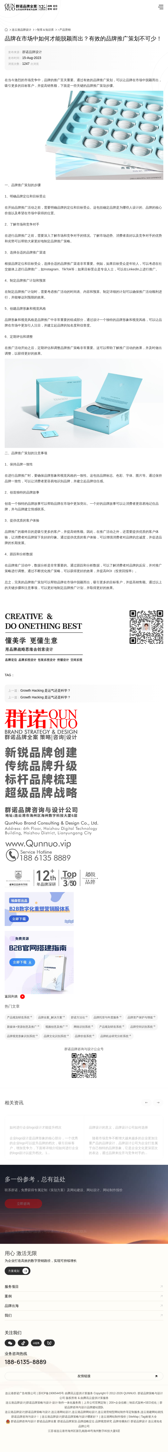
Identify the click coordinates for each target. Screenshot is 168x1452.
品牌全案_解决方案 (51, 1017)
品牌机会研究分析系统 (115, 1036)
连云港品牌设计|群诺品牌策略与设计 (28, 1402)
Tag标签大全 (149, 1416)
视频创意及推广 (56, 1027)
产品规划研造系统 (19, 1017)
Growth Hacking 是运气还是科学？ (39, 690)
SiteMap (133, 1416)
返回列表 (15, 996)
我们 (8, 1315)
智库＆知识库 (45, 31)
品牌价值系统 (85, 1036)
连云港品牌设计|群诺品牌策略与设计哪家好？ (70, 1416)
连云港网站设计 (61, 1412)
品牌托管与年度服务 (108, 1017)
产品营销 (65, 31)
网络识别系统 (83, 1027)
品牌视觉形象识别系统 (22, 1036)
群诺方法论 (79, 1017)
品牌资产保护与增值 (142, 1017)
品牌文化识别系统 (56, 1036)
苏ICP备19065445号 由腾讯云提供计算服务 (65, 1393)
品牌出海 (12, 1306)
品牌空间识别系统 (143, 1027)
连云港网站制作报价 (113, 1416)
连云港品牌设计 (21, 31)
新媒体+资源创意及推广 (23, 1027)
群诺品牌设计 (32, 52)
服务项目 (12, 1287)
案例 (8, 1296)
